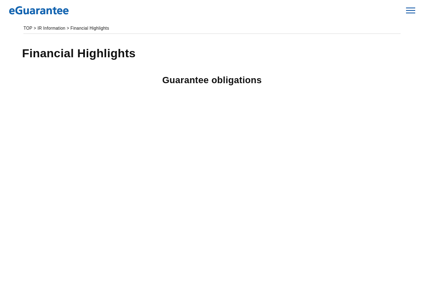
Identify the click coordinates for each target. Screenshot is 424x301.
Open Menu (411, 10)
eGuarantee (58, 10)
